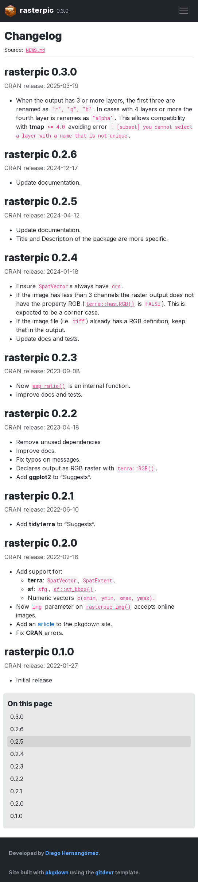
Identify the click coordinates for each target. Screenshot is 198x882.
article (46, 624)
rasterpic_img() (108, 606)
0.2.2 (16, 778)
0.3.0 (17, 716)
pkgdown (57, 872)
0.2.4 (17, 754)
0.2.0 (17, 803)
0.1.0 (16, 816)
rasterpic (29, 11)
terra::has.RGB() (110, 303)
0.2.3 (16, 766)
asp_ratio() (48, 385)
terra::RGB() (135, 468)
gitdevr (104, 872)
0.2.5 (16, 741)
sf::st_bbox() (73, 589)
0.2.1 (16, 791)
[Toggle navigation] (184, 11)
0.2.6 (17, 729)
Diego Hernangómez (71, 853)
